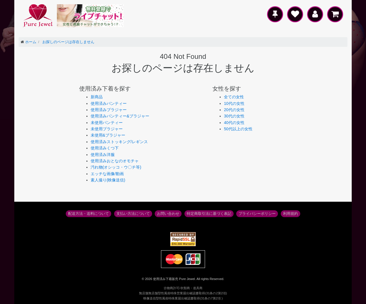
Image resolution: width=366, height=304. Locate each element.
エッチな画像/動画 (107, 173)
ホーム (30, 42)
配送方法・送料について (88, 214)
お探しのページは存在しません (68, 42)
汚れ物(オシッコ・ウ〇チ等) (116, 167)
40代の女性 (234, 122)
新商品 (97, 97)
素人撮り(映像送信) (108, 180)
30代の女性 (234, 116)
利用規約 (290, 214)
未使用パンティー (107, 122)
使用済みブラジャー (109, 109)
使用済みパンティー (109, 103)
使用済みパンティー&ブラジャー (120, 116)
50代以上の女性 (238, 129)
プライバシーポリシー (257, 214)
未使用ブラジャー (107, 129)
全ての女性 (234, 97)
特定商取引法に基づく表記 (209, 214)
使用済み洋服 (103, 154)
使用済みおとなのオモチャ (115, 161)
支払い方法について (133, 214)
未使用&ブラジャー (108, 135)
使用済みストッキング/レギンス (119, 141)
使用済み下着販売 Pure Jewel (174, 279)
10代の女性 (234, 103)
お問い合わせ (168, 214)
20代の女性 (234, 109)
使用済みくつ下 (105, 148)
